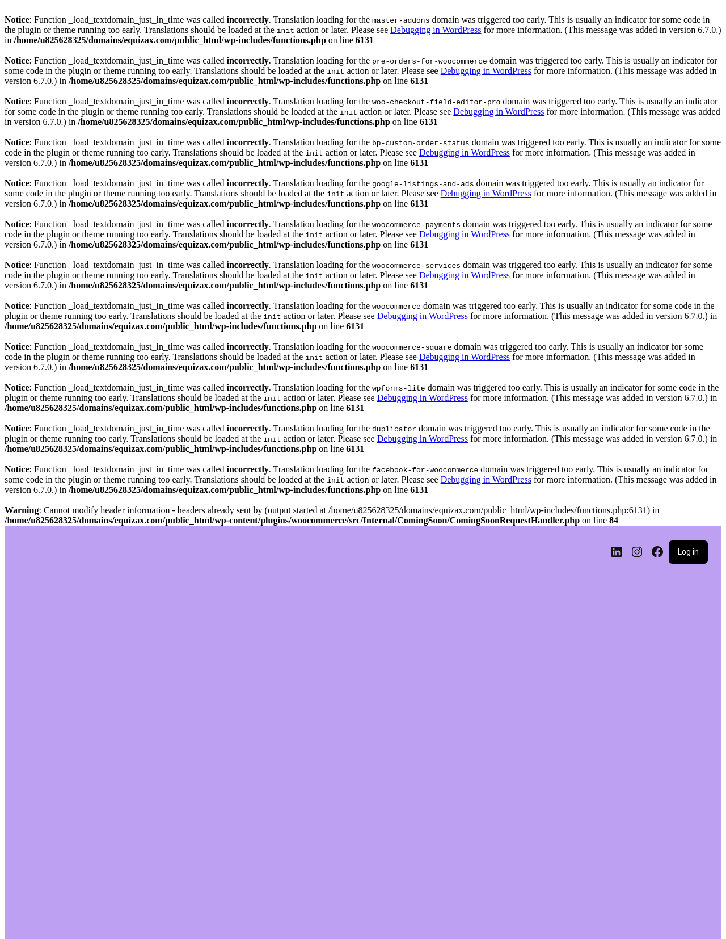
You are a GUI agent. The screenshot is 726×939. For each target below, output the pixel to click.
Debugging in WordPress (435, 30)
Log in (688, 551)
